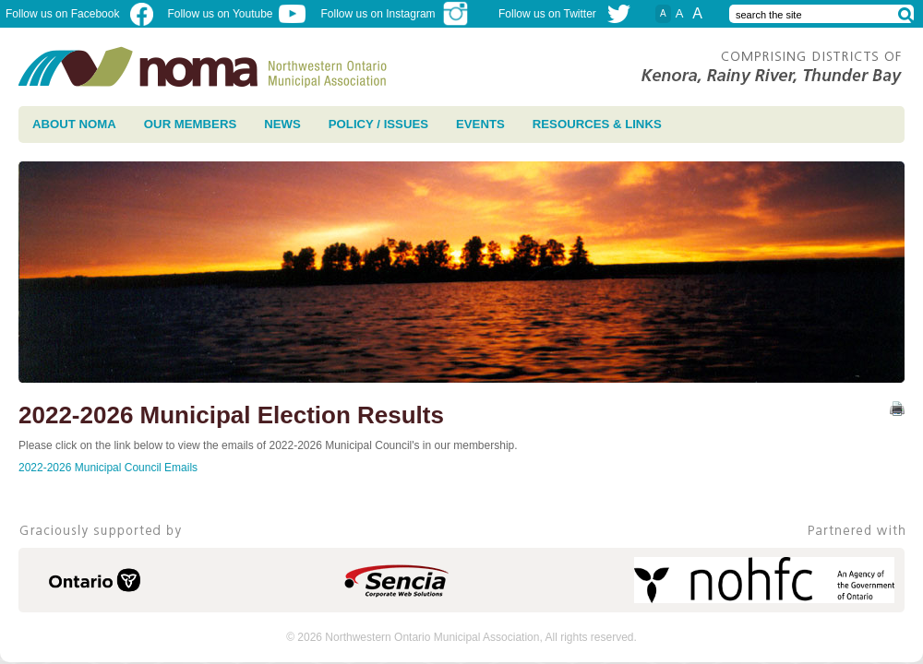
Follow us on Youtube (236, 13)
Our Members (190, 124)
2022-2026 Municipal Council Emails (108, 467)
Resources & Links (597, 124)
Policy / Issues (378, 124)
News (282, 124)
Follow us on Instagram (395, 13)
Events (480, 124)
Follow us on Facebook (79, 13)
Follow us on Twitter (547, 13)
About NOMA (74, 124)
